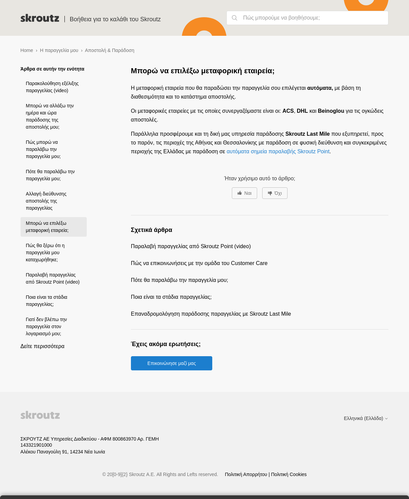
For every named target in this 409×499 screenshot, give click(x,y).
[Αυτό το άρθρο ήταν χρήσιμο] (244, 193)
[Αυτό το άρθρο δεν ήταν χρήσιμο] (275, 193)
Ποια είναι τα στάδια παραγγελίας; (46, 300)
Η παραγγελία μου (59, 50)
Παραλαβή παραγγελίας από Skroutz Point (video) (53, 278)
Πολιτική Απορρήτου (246, 474)
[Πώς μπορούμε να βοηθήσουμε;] (307, 18)
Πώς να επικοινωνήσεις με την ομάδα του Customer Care (199, 263)
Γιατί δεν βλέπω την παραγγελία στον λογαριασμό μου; (46, 326)
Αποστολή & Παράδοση (109, 50)
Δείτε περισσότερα (42, 346)
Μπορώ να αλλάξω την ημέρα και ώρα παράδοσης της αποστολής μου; (50, 116)
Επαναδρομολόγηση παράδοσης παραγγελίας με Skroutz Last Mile (211, 314)
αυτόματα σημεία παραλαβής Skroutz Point (278, 151)
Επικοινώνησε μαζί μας (171, 363)
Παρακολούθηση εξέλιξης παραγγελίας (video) (52, 87)
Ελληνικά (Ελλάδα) (366, 418)
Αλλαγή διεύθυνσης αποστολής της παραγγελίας (46, 201)
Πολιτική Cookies (289, 474)
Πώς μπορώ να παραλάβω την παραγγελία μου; (43, 149)
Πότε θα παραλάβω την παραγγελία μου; (50, 175)
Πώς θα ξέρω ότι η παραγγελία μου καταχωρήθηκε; (45, 252)
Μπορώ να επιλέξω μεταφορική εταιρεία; (47, 226)
